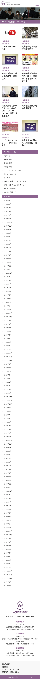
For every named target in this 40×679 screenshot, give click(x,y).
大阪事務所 (11, 22)
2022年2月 (7, 389)
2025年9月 (7, 233)
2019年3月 (7, 517)
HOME (4, 22)
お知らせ (7, 156)
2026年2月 (7, 215)
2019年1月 (7, 524)
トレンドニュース (10, 174)
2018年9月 (7, 538)
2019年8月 (7, 498)
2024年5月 (7, 291)
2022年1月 (7, 393)
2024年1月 (7, 306)
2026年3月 (7, 211)
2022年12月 (8, 353)
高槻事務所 (8, 167)
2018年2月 (7, 564)
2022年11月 (8, 357)
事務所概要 (6, 664)
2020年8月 (7, 455)
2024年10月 (8, 273)
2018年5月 (7, 553)
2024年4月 (7, 295)
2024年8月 (7, 280)
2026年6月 (7, 200)
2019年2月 (7, 520)
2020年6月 (7, 462)
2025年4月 (7, 251)
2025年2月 (7, 259)
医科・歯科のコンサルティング (15, 185)
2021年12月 (8, 397)
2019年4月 (7, 513)
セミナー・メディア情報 (12, 170)
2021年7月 (7, 415)
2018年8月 (7, 542)
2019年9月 (7, 495)
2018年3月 (7, 560)
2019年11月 (8, 487)
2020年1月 (7, 480)
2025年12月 (8, 222)
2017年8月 (7, 586)
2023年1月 (7, 349)
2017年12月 (8, 571)
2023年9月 (7, 320)
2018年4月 (7, 556)
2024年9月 (7, 277)
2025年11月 (8, 226)
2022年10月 (8, 360)
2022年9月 (7, 364)
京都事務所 (8, 163)
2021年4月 (7, 426)
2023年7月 (7, 328)
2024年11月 (8, 269)
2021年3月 (7, 429)
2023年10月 (8, 317)
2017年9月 (7, 582)
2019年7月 (7, 502)
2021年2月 (7, 433)
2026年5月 (7, 204)
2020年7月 (7, 458)
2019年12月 (8, 484)
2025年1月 (7, 262)
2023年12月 (8, 309)
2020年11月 (8, 444)
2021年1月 (7, 437)
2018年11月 (8, 531)
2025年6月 (7, 244)
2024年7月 (7, 284)
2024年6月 (7, 288)
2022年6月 (7, 375)
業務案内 (5, 667)
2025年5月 (7, 248)
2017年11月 (8, 575)
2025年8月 (7, 237)
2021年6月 (7, 418)
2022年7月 (7, 371)
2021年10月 (8, 404)
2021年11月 (8, 400)
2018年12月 (8, 527)
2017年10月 (8, 578)
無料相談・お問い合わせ (10, 672)
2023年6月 (7, 331)
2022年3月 (7, 386)
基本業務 (7, 178)
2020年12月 (8, 440)
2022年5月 (7, 378)
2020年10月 (8, 447)
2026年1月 (7, 219)
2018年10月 (8, 535)
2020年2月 (7, 477)
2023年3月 (7, 342)
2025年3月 (7, 255)
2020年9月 (7, 451)
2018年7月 (7, 546)
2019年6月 (7, 506)
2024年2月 (7, 302)
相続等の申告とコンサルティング (16, 181)
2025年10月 (8, 230)
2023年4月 (7, 339)
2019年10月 (8, 491)
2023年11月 (8, 313)
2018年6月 (7, 549)
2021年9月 (7, 408)
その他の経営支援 (10, 192)
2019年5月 (7, 509)
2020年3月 (7, 473)
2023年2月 (7, 346)
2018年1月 (7, 567)
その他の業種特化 (10, 188)
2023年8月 (7, 324)
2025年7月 (7, 240)
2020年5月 (7, 466)
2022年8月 (7, 368)
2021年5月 (7, 422)
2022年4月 (7, 382)
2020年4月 (7, 469)
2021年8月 (7, 411)
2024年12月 (8, 266)
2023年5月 (7, 335)
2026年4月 (7, 208)
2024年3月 (7, 299)
